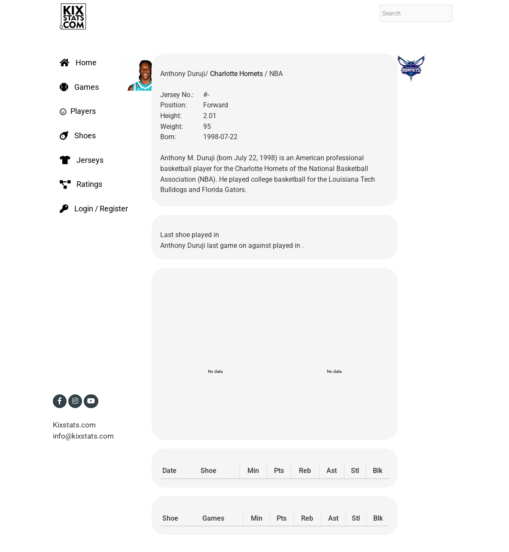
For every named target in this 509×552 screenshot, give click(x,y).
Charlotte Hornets (237, 74)
